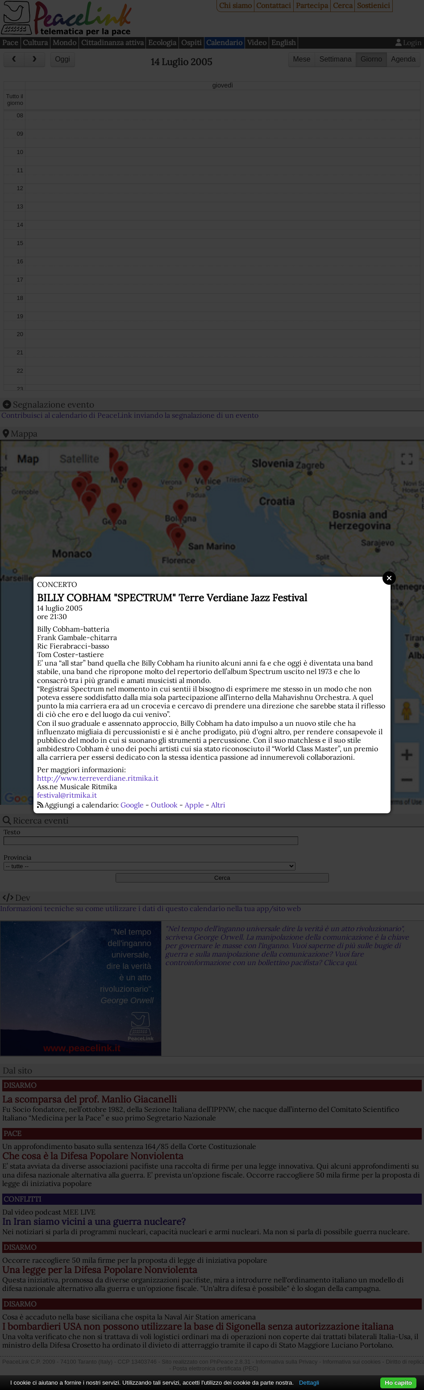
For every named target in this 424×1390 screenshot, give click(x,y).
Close (389, 578)
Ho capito (398, 1382)
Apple (194, 804)
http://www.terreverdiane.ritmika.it (97, 778)
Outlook (164, 804)
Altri (218, 804)
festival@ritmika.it (67, 795)
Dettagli (309, 1382)
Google (132, 804)
